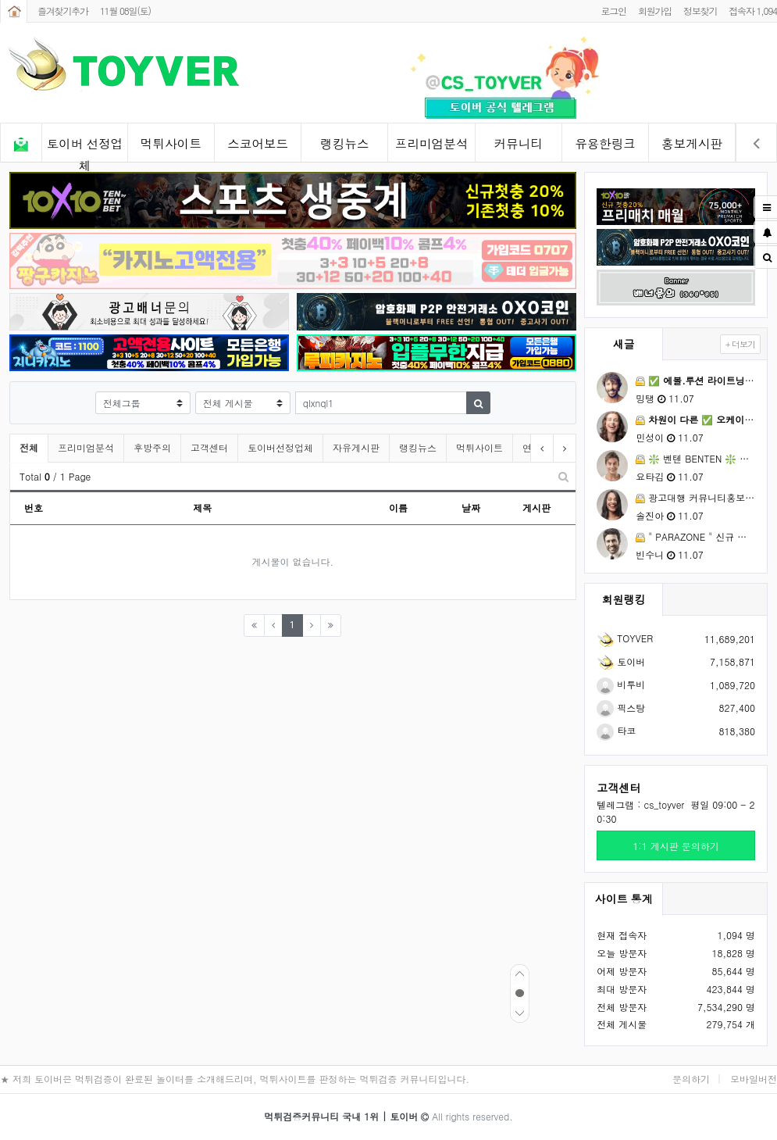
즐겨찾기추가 (62, 10)
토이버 (621, 661)
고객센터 (209, 447)
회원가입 (655, 10)
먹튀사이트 (171, 143)
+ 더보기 (740, 344)
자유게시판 (356, 447)
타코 (616, 730)
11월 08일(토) (125, 10)
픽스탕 (621, 707)
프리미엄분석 (432, 143)
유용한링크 (605, 143)
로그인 (613, 10)
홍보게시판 (691, 143)
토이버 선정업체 (85, 149)
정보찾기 (700, 10)
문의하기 (691, 1078)
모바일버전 (753, 1078)
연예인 (536, 447)
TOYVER (625, 638)
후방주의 (152, 447)
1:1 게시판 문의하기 (676, 845)
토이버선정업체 (280, 447)
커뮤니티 (518, 143)
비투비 (621, 684)
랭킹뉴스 (344, 143)
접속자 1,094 (753, 10)
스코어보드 (257, 143)
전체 (29, 447)
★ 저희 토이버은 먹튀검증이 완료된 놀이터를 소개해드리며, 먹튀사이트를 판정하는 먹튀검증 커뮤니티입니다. (234, 1078)
